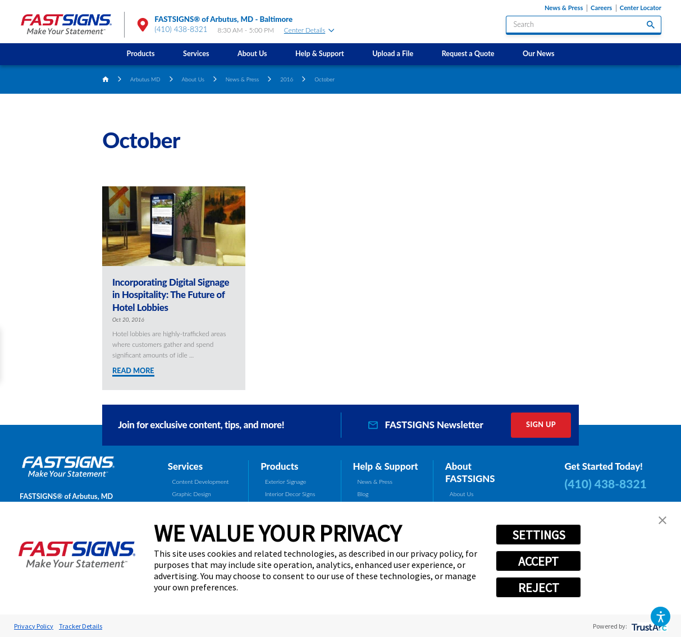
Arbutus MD (145, 79)
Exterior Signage (285, 481)
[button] (660, 616)
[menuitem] (140, 54)
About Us (252, 53)
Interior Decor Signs (290, 494)
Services (196, 53)
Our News (538, 53)
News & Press (564, 7)
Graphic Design (191, 494)
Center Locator (640, 7)
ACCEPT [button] (538, 561)
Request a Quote (468, 53)
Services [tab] (185, 466)
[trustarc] (648, 626)
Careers (601, 7)
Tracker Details (80, 626)
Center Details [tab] (309, 30)
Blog (362, 494)
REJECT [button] (538, 587)
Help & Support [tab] (385, 466)
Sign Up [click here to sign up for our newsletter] (541, 424)
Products (141, 53)
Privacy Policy (33, 626)
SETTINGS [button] (538, 535)
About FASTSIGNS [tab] (470, 472)
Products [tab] (279, 466)
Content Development (200, 481)
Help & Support (319, 53)
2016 (286, 79)
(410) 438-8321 (181, 29)
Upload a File (392, 53)
